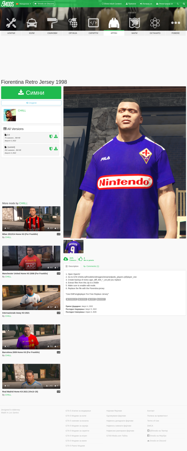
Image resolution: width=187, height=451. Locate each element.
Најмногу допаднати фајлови (120, 421)
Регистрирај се (164, 4)
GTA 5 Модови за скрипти (77, 431)
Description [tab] (72, 266)
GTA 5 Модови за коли (76, 416)
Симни (31, 92)
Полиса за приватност (157, 416)
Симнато (73, 260)
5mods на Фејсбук (156, 435)
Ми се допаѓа (89, 260)
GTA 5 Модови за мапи (76, 441)
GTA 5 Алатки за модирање (78, 411)
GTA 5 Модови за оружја (77, 426)
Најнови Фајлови (114, 411)
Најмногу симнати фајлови (119, 426)
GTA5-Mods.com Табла (117, 436)
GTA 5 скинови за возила (77, 421)
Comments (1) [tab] (91, 266)
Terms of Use (153, 421)
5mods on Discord (156, 441)
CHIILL (22, 110)
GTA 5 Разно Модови (75, 446)
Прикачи (131, 4)
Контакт (150, 411)
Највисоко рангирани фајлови (120, 431)
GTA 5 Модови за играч (76, 436)
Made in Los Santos (10, 412)
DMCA (150, 426)
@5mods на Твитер (157, 430)
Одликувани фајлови (116, 416)
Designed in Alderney (10, 410)
